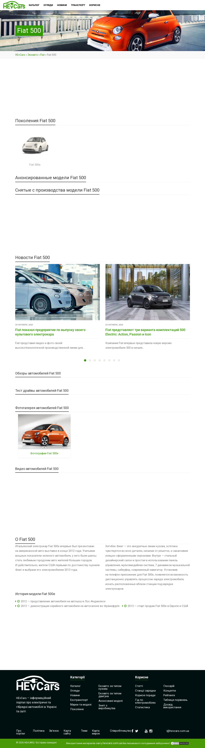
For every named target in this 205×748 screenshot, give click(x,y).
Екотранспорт (79, 700)
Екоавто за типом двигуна (110, 695)
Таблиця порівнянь (175, 700)
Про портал (20, 732)
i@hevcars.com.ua (178, 731)
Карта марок (96, 732)
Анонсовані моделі (111, 701)
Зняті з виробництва (107, 707)
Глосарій (168, 686)
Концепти (169, 690)
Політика (38, 730)
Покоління (77, 709)
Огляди (75, 690)
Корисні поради (145, 695)
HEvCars (20, 54)
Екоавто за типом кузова (110, 687)
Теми (84, 730)
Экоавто (33, 54)
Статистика (142, 707)
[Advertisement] (102, 91)
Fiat (42, 54)
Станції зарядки (145, 690)
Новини (75, 695)
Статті (139, 686)
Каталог (75, 686)
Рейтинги (169, 695)
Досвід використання (172, 706)
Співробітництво (120, 730)
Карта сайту (67, 732)
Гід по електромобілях (145, 701)
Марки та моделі (80, 704)
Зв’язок (54, 730)
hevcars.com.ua (112, 743)
